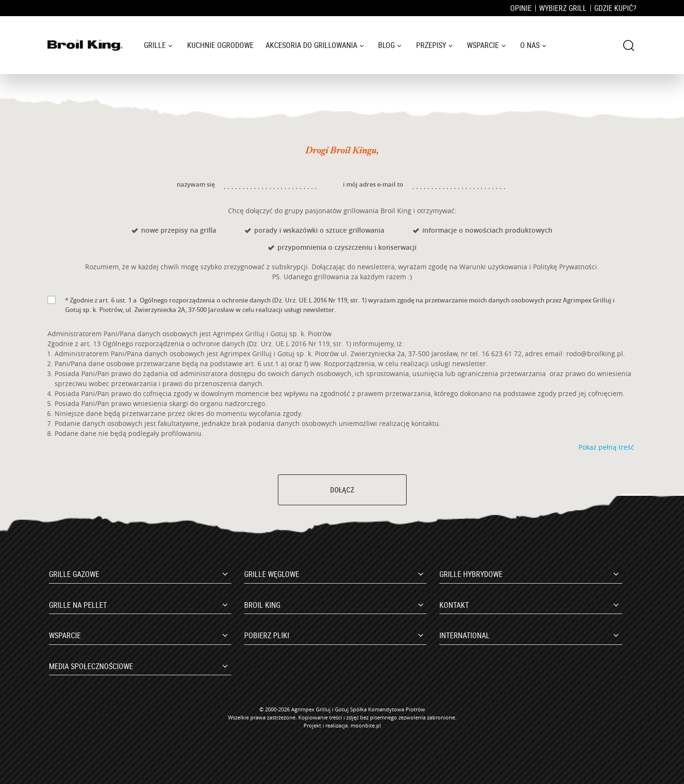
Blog (386, 45)
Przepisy (431, 45)
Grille (155, 45)
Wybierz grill (563, 8)
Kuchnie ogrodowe (220, 45)
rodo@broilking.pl (594, 353)
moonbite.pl (366, 725)
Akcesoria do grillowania (311, 45)
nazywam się (196, 184)
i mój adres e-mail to (373, 184)
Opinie (521, 8)
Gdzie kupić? (615, 8)
